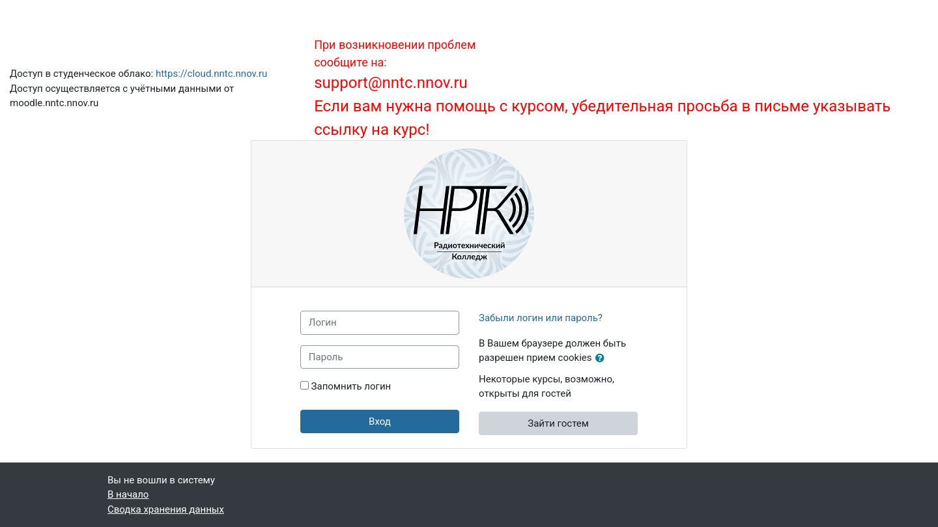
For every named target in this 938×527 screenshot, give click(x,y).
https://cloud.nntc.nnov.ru (211, 73)
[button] (602, 358)
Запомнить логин (351, 386)
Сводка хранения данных (165, 509)
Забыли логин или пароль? (541, 318)
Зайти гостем (558, 423)
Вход (380, 421)
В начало (128, 494)
